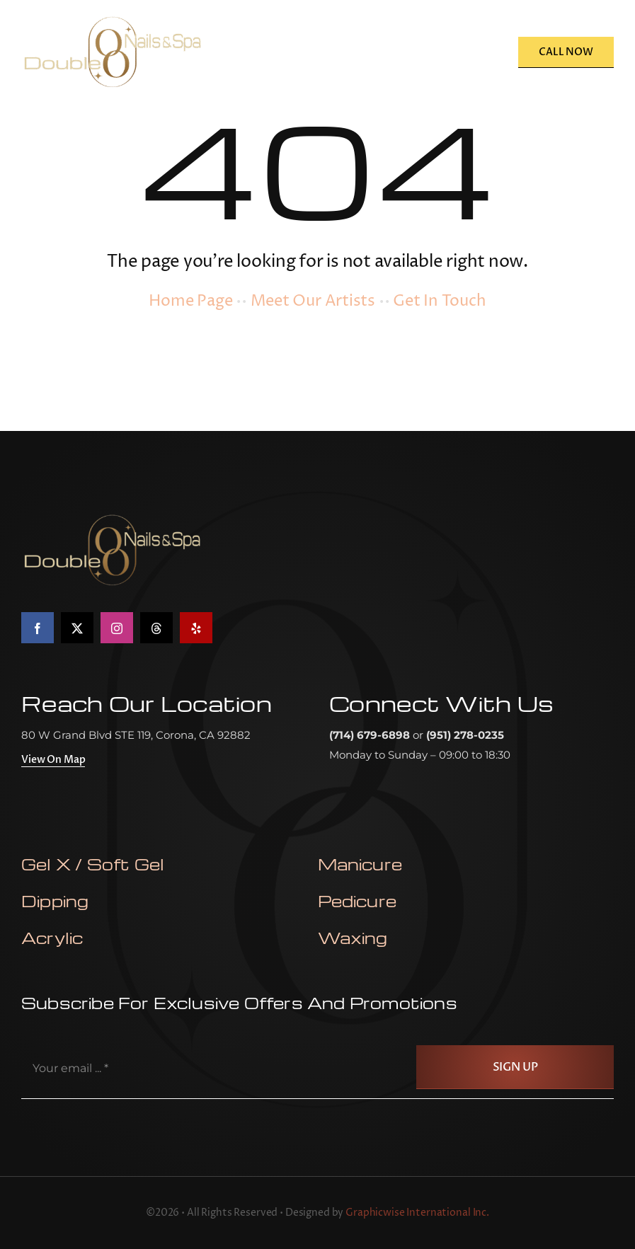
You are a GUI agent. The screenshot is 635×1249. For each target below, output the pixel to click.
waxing (353, 938)
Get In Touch (439, 301)
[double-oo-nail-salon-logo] (112, 19)
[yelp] (196, 627)
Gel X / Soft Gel (92, 864)
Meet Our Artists (313, 301)
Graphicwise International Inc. (417, 1212)
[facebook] (37, 627)
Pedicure (357, 901)
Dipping (54, 901)
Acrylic (52, 938)
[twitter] (77, 627)
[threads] (156, 627)
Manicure (360, 864)
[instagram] (117, 627)
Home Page (190, 301)
